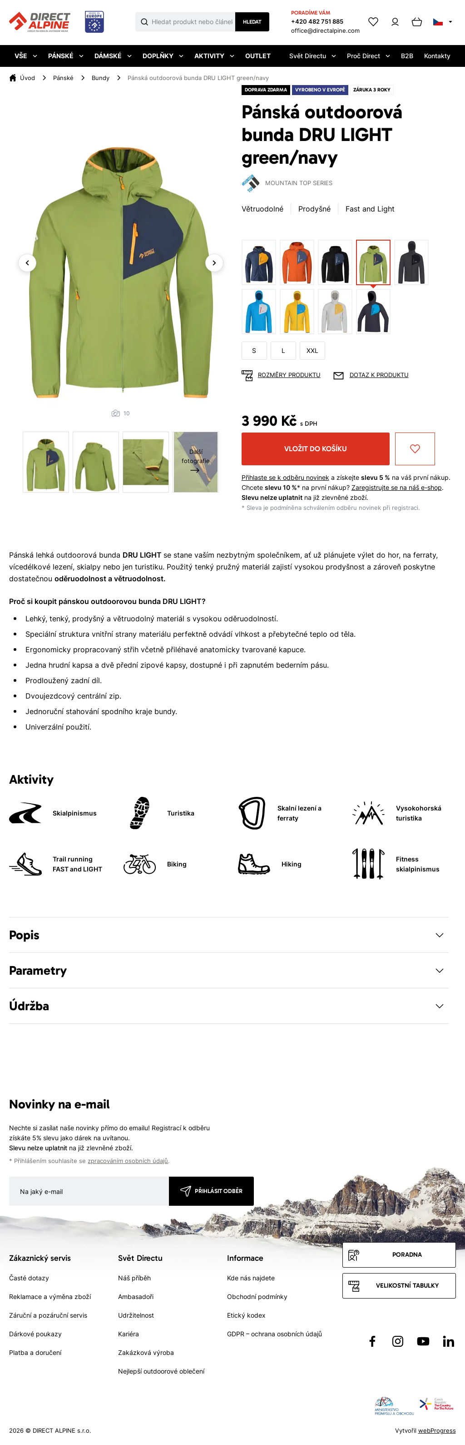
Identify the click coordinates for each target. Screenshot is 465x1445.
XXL (312, 350)
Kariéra (128, 1334)
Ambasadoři (135, 1296)
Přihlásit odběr (218, 1191)
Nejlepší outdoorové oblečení (161, 1371)
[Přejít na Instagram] (398, 1341)
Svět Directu (312, 56)
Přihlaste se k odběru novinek (285, 477)
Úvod (27, 77)
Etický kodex (246, 1315)
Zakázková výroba (146, 1352)
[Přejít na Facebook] (372, 1341)
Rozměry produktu (289, 375)
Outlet (258, 56)
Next (214, 263)
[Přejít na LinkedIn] (448, 1341)
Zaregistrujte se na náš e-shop (396, 487)
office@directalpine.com (325, 30)
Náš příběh (134, 1278)
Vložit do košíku (315, 448)
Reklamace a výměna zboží (50, 1296)
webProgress (437, 1430)
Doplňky (163, 56)
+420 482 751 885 (317, 21)
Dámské (113, 56)
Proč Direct (368, 56)
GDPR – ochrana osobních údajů (274, 1334)
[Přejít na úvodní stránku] (56, 22)
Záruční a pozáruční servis (48, 1315)
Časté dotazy (29, 1278)
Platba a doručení (35, 1352)
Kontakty (437, 56)
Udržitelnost (136, 1315)
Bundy (100, 77)
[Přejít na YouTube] (423, 1341)
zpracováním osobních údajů (128, 1161)
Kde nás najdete (251, 1278)
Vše (26, 56)
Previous (27, 263)
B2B (407, 56)
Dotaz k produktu (379, 375)
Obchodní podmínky (257, 1296)
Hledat (252, 22)
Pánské (66, 56)
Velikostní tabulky (407, 1285)
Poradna (407, 1255)
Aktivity (214, 56)
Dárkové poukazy (35, 1334)
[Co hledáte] (193, 21)
